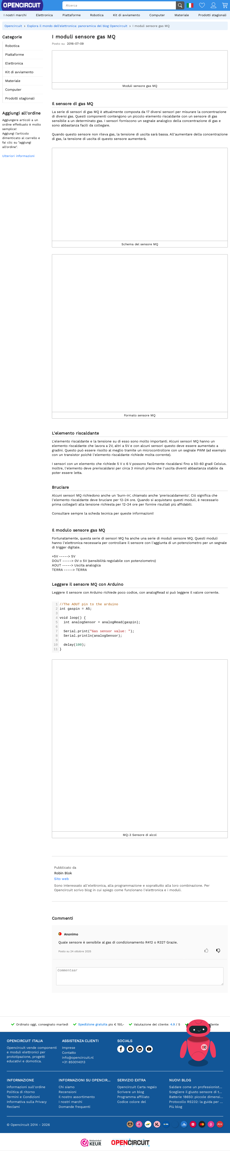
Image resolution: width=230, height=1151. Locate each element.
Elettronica (44, 15)
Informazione (20, 1080)
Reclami (13, 1107)
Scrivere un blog (130, 1092)
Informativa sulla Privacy (27, 1102)
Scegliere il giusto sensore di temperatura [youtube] (196, 1092)
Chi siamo (67, 1087)
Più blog (175, 1107)
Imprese (68, 1048)
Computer (157, 15)
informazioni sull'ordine (26, 1087)
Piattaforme (71, 15)
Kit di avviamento (126, 15)
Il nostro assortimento (77, 1097)
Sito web (61, 879)
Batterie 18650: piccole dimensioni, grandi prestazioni (196, 1097)
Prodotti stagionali (212, 15)
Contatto (69, 1053)
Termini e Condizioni (23, 1097)
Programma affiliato (133, 1097)
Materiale (182, 15)
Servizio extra (131, 1080)
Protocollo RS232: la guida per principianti (196, 1102)
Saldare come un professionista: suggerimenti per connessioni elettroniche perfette (196, 1087)
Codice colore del (131, 1102)
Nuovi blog (180, 1080)
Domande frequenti (74, 1107)
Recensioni (67, 1092)
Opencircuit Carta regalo (137, 1087)
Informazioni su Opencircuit (86, 1080)
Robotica (97, 15)
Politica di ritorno (21, 1092)
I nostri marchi (15, 15)
